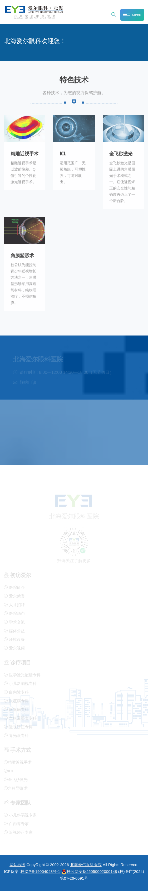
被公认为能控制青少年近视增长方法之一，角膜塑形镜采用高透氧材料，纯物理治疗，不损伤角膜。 (23, 282)
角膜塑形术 (22, 254)
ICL (63, 152)
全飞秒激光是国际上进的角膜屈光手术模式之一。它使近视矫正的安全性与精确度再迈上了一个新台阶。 (122, 180)
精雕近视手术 (24, 152)
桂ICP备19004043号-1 (40, 871)
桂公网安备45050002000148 (89, 871)
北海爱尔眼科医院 (86, 864)
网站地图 (17, 864)
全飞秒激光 (120, 152)
